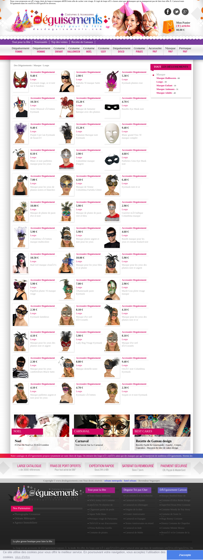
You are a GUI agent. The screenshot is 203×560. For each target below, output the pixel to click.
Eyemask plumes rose (132, 82)
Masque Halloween (166, 78)
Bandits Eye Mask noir (133, 108)
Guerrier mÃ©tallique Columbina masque (132, 214)
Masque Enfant (164, 85)
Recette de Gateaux (82, 42)
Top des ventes (59, 42)
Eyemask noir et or (131, 186)
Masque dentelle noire (86, 368)
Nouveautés (40, 42)
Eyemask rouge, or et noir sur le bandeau (42, 84)
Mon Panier (183, 22)
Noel (18, 441)
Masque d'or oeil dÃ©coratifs (84, 318)
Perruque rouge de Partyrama (103, 518)
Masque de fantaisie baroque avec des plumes (88, 110)
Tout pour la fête (21, 42)
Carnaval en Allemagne (136, 504)
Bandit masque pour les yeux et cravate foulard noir (135, 240)
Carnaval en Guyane (135, 500)
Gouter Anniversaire (135, 514)
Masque (37, 65)
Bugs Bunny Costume (171, 518)
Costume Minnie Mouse (173, 527)
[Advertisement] (171, 156)
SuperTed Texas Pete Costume (175, 504)
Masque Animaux (165, 89)
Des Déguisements (23, 65)
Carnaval (82, 441)
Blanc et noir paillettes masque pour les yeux (41, 162)
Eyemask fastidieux (39, 316)
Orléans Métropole (25, 518)
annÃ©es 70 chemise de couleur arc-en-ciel (100, 506)
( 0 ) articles (183, 25)
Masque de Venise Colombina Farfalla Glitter (89, 188)
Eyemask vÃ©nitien (86, 394)
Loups (46, 65)
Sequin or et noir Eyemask (134, 394)
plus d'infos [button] (22, 557)
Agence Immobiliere (25, 522)
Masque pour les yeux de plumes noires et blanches (42, 188)
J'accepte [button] (185, 555)
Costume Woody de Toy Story (175, 509)
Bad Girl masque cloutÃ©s (43, 264)
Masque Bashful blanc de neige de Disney (173, 497)
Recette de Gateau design (153, 441)
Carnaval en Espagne (135, 518)
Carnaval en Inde (133, 527)
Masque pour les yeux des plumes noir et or (134, 318)
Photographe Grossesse (27, 514)
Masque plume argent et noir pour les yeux (87, 240)
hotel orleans (130, 480)
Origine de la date (133, 509)
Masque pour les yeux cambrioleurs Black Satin (42, 370)
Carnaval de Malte (134, 532)
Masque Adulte (164, 92)
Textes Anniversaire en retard (139, 523)
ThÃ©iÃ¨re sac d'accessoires (103, 523)
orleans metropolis (113, 480)
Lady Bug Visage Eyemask (89, 342)
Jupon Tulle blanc (97, 514)
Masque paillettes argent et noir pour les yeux (43, 396)
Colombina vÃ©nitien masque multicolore (41, 240)
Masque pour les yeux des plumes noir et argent (134, 266)
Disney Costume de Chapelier (175, 523)
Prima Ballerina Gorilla (100, 527)
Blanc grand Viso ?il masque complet (131, 136)
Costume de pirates (98, 532)
